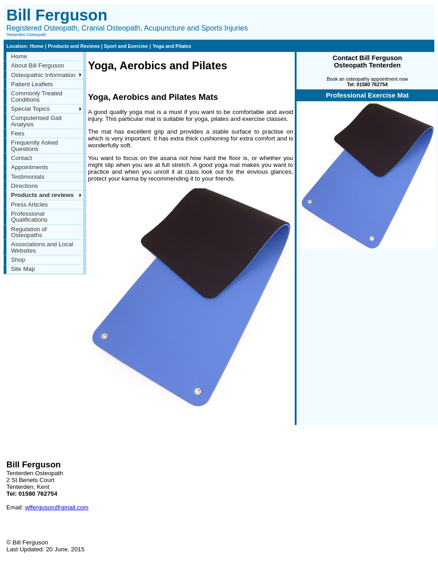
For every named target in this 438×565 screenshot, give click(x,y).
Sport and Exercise (125, 46)
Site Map (23, 268)
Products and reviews (42, 195)
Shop (18, 259)
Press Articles (29, 204)
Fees (18, 133)
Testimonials (27, 176)
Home (37, 46)
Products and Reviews (74, 46)
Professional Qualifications (29, 216)
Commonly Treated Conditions (37, 96)
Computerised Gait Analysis (36, 120)
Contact (21, 158)
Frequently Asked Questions (34, 145)
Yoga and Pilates (171, 46)
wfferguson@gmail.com (57, 507)
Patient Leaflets (32, 84)
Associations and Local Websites (42, 247)
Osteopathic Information (43, 75)
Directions (24, 185)
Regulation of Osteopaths (29, 232)
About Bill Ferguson (37, 65)
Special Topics (30, 108)
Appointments (29, 167)
